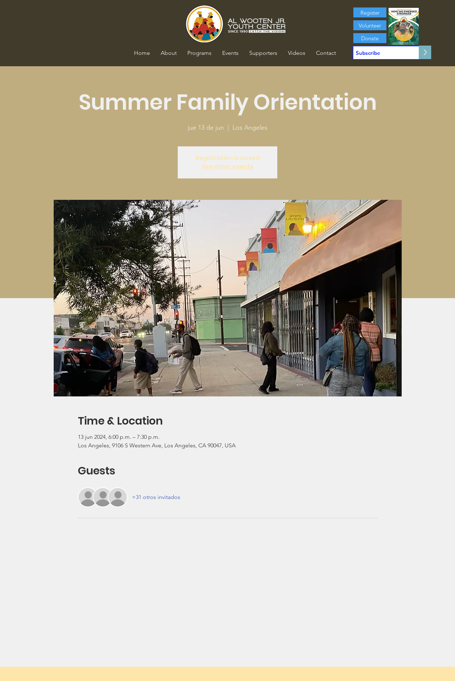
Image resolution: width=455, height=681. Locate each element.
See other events (227, 166)
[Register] (369, 12)
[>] (425, 52)
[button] (168, 53)
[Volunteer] (369, 25)
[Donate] (369, 38)
